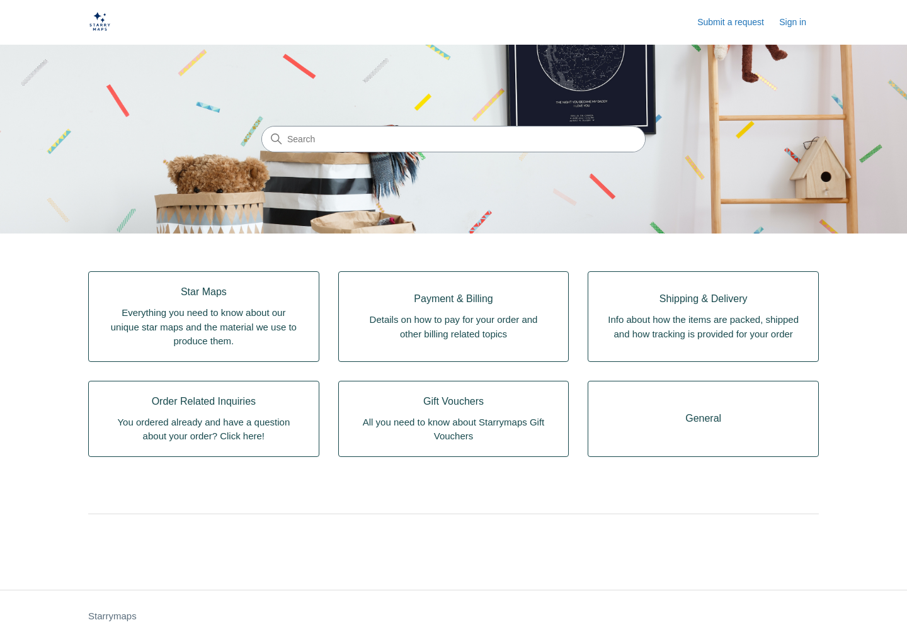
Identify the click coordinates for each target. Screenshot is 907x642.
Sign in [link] (792, 22)
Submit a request (730, 22)
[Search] (453, 139)
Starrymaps (112, 616)
